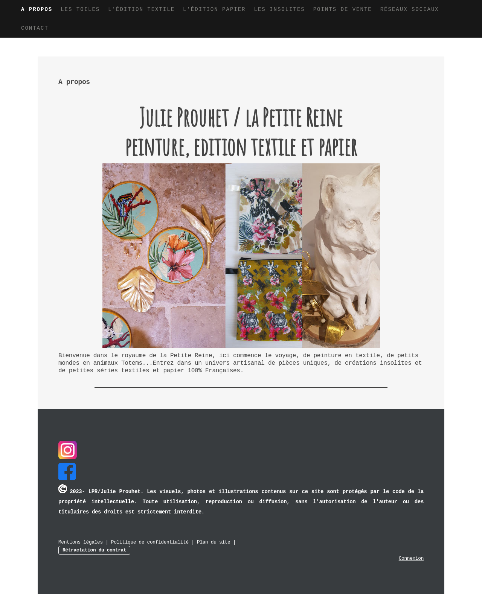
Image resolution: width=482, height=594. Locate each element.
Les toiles (80, 9)
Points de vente (342, 9)
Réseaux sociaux (409, 9)
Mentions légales (80, 542)
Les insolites (279, 9)
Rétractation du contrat (94, 550)
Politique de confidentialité (150, 542)
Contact (35, 28)
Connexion (411, 558)
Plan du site (213, 542)
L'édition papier (214, 9)
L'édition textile (141, 9)
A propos (36, 9)
